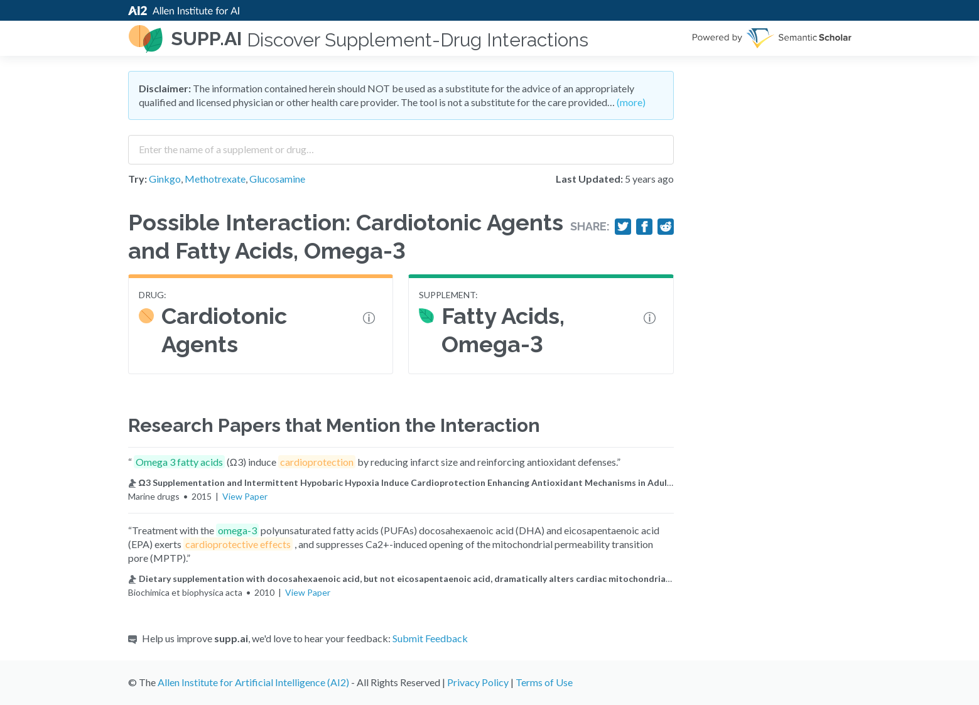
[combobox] (401, 145)
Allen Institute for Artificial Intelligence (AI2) (253, 682)
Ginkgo (165, 179)
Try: (137, 179)
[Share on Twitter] (623, 226)
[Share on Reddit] (665, 226)
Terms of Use (544, 682)
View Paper (245, 496)
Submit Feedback (430, 638)
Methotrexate (215, 179)
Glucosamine (277, 179)
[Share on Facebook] (644, 226)
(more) (631, 102)
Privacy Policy (478, 682)
